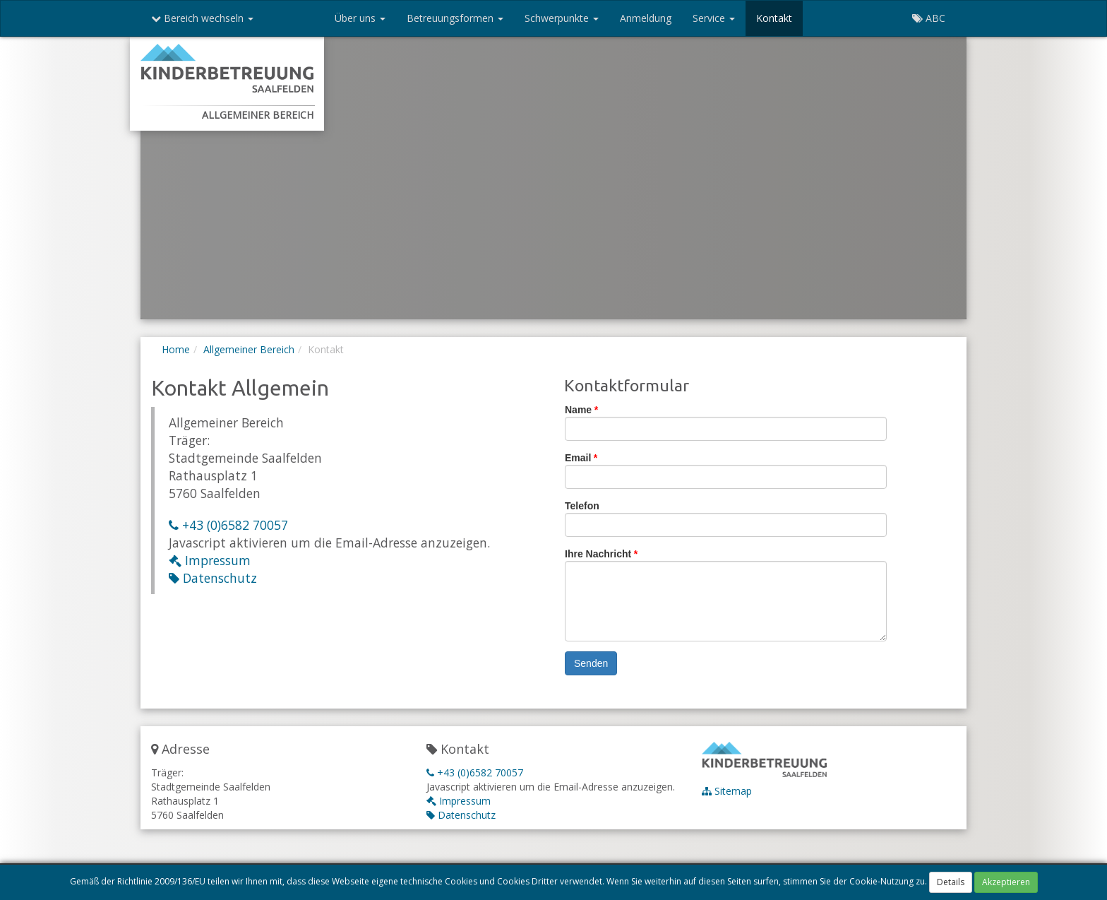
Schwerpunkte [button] (562, 18)
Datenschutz (213, 577)
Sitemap (727, 791)
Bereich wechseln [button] (202, 18)
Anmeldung (645, 18)
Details (950, 882)
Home (176, 349)
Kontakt (774, 18)
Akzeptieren (1006, 882)
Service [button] (714, 18)
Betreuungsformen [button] (455, 18)
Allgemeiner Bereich (248, 349)
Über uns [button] (360, 18)
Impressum (210, 560)
